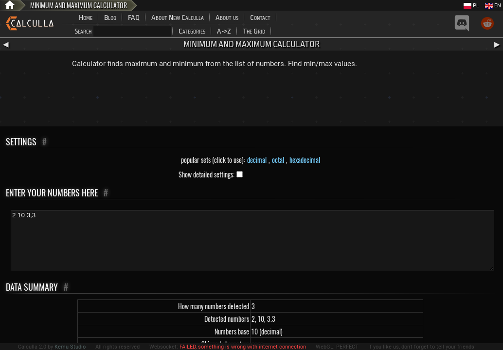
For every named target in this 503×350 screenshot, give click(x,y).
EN (493, 5)
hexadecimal (304, 160)
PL (471, 5)
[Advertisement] (251, 100)
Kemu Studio (70, 347)
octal (278, 160)
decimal (257, 160)
